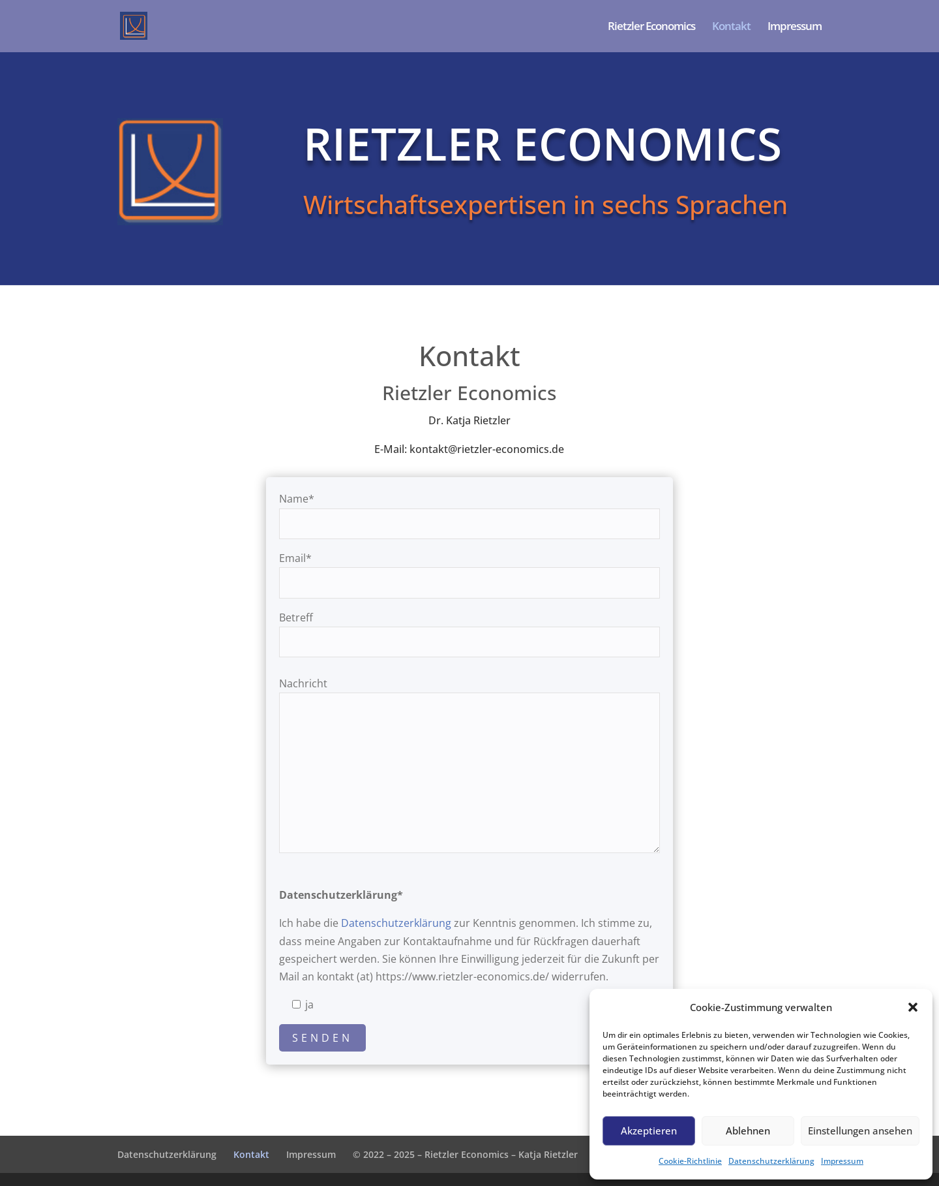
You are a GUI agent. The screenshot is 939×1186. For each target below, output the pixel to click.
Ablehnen (748, 1130)
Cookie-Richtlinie (690, 1160)
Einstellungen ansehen (860, 1130)
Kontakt (731, 27)
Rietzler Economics (651, 27)
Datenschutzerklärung (771, 1160)
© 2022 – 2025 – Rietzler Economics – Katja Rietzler (465, 1154)
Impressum (842, 1160)
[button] (912, 1007)
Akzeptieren (649, 1130)
